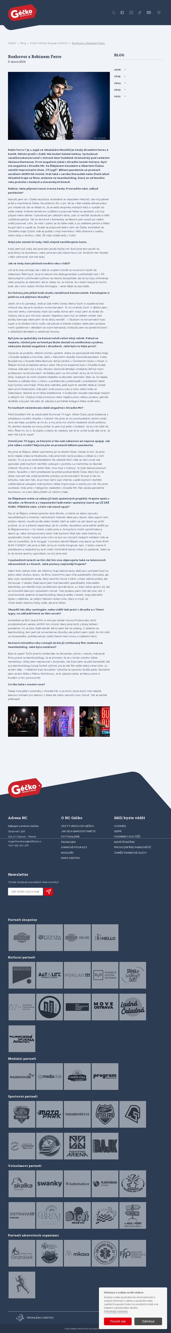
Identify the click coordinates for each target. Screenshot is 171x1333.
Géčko (12, 43)
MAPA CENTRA (70, 857)
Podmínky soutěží (127, 836)
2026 (117, 69)
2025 (117, 76)
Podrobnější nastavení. (116, 1311)
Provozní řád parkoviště (132, 847)
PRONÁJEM (68, 841)
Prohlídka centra (35, 1317)
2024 (117, 83)
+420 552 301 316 (18, 845)
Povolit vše (118, 1321)
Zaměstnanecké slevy (130, 852)
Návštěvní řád (124, 841)
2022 (117, 96)
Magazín (67, 852)
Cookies (120, 826)
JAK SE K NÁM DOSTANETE (78, 831)
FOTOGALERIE (70, 836)
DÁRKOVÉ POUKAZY (74, 847)
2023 (117, 89)
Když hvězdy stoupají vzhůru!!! (49, 43)
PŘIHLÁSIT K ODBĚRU (48, 891)
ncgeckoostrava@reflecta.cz (24, 841)
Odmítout (148, 1321)
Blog (23, 43)
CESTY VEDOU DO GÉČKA (77, 826)
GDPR (118, 831)
